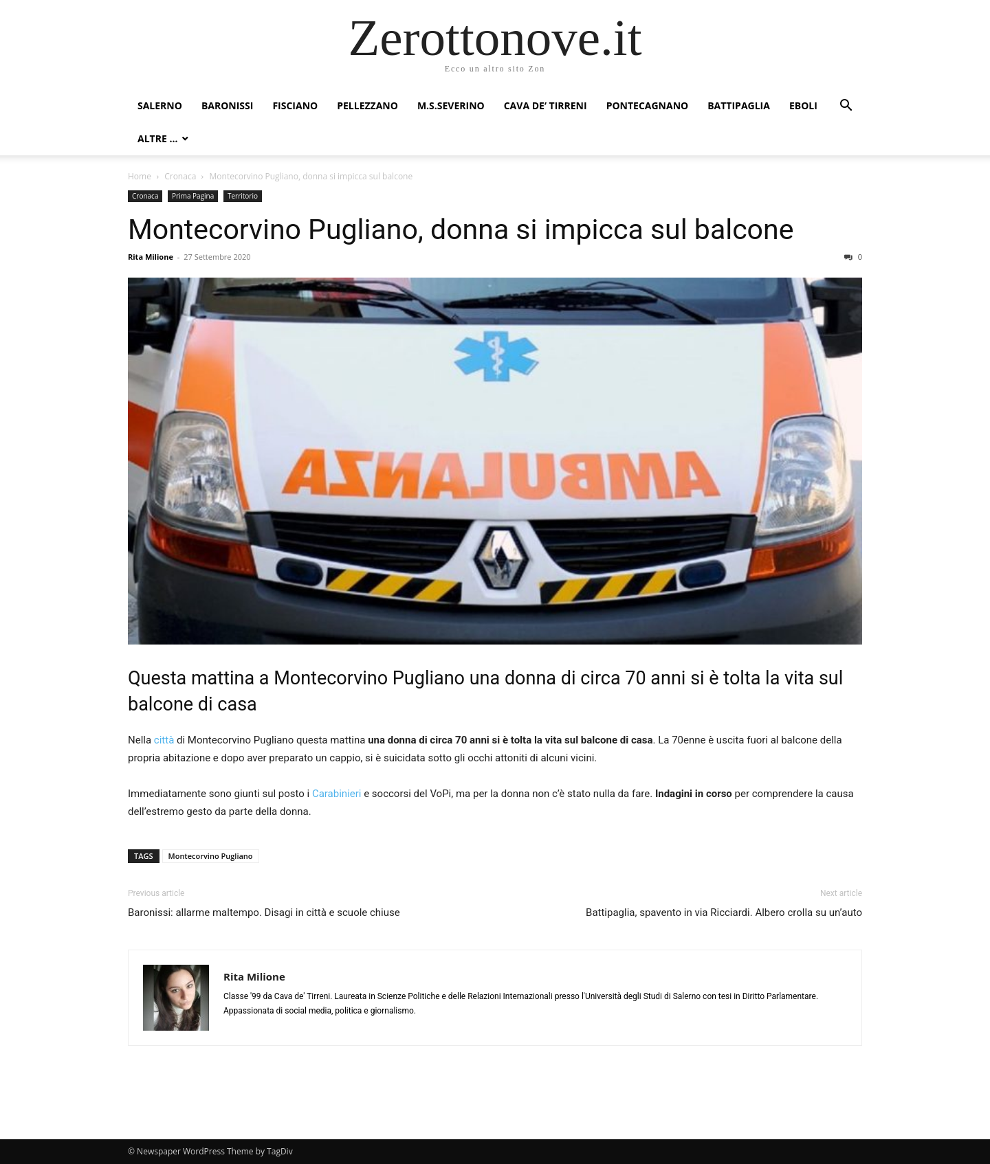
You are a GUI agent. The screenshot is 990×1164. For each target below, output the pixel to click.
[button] (845, 106)
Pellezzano (367, 105)
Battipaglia (738, 105)
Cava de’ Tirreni (545, 105)
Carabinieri (337, 793)
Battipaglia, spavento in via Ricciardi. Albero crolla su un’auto (724, 912)
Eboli (803, 105)
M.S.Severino (451, 105)
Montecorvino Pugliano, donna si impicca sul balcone (460, 229)
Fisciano (295, 105)
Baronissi (227, 105)
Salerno (160, 105)
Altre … (157, 138)
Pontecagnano (647, 105)
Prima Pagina (193, 196)
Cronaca (180, 176)
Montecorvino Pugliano (210, 856)
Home (139, 176)
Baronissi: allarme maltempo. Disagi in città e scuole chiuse (264, 912)
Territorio (243, 196)
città (162, 740)
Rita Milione (150, 256)
